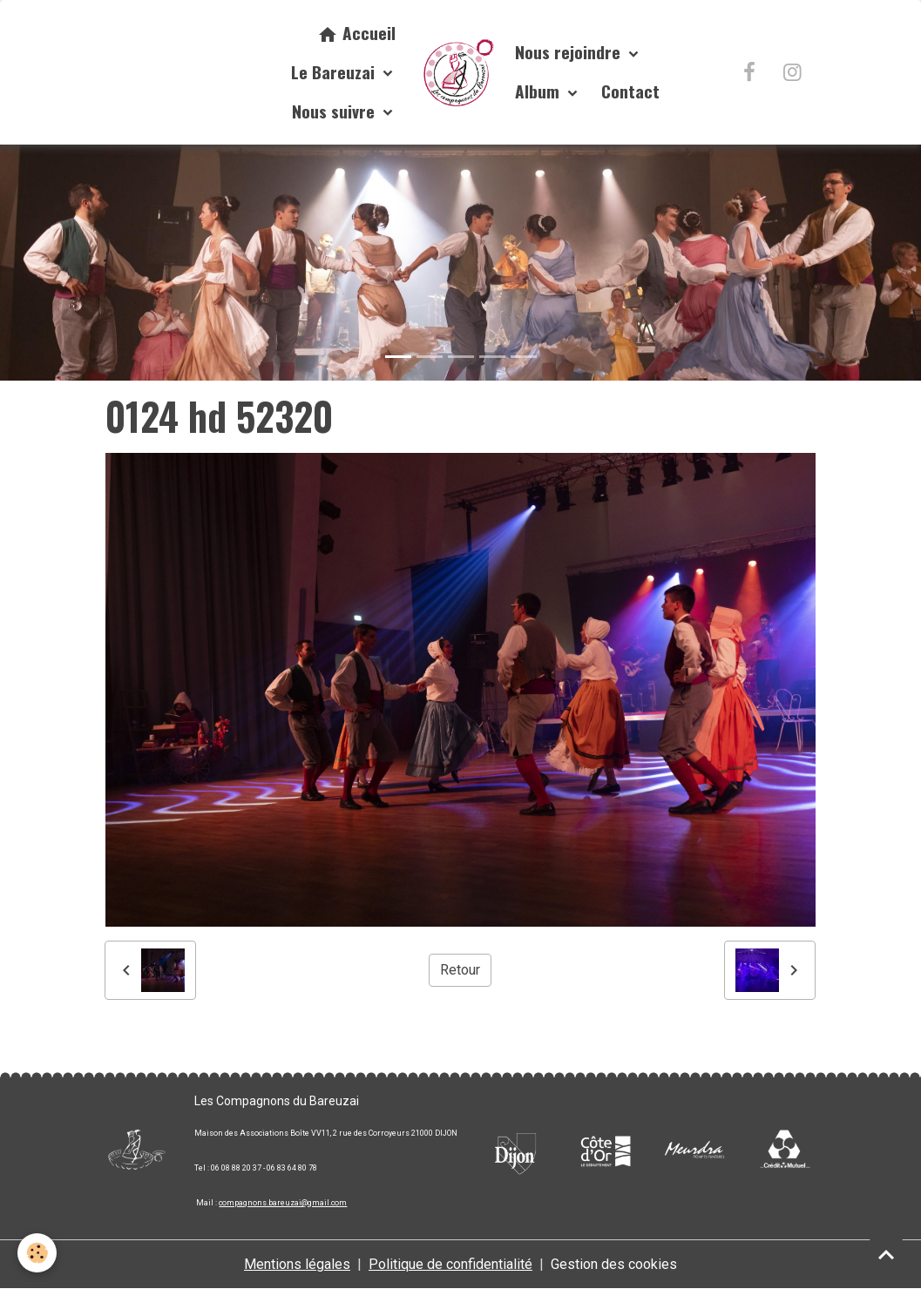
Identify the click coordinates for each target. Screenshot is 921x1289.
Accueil (356, 32)
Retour (460, 970)
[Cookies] (37, 1252)
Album (539, 91)
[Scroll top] (886, 1254)
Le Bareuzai (335, 71)
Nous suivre (335, 111)
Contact (630, 91)
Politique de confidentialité (450, 1264)
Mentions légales (297, 1264)
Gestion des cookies (614, 1264)
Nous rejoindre (570, 51)
